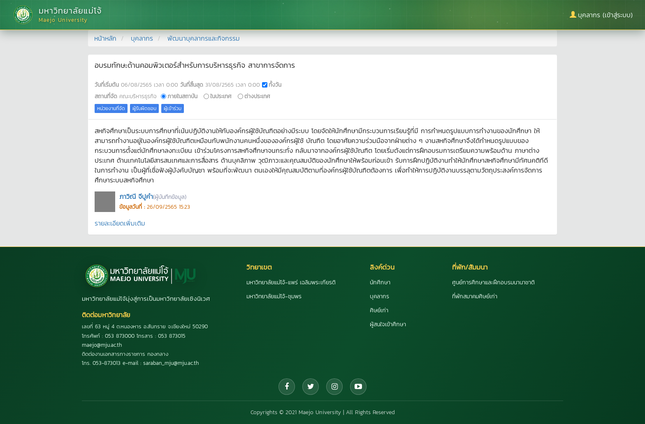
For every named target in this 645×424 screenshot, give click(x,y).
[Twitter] (310, 386)
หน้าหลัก (105, 38)
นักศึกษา (380, 282)
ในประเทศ (221, 96)
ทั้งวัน (275, 85)
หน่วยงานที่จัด (111, 108)
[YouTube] (358, 386)
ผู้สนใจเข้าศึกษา (388, 324)
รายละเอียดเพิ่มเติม (120, 223)
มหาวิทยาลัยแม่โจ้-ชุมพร (274, 296)
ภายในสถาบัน (182, 96)
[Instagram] (334, 386)
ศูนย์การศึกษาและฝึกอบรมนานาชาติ (493, 282)
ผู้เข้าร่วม (172, 108)
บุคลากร (142, 38)
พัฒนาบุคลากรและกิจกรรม (203, 38)
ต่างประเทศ (257, 96)
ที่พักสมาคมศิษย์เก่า (474, 296)
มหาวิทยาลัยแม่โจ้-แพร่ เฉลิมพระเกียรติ (291, 282)
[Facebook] (286, 386)
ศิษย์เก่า (379, 310)
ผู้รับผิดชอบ (144, 108)
